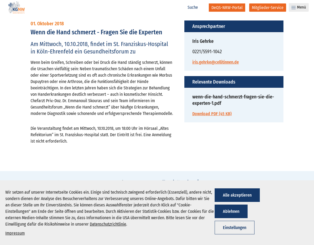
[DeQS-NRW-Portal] (227, 7)
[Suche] (195, 7)
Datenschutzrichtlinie (108, 224)
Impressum (15, 233)
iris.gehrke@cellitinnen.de (215, 62)
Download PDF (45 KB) (212, 113)
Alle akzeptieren (237, 195)
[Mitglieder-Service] (267, 7)
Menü (298, 7)
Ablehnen (231, 211)
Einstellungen (234, 227)
